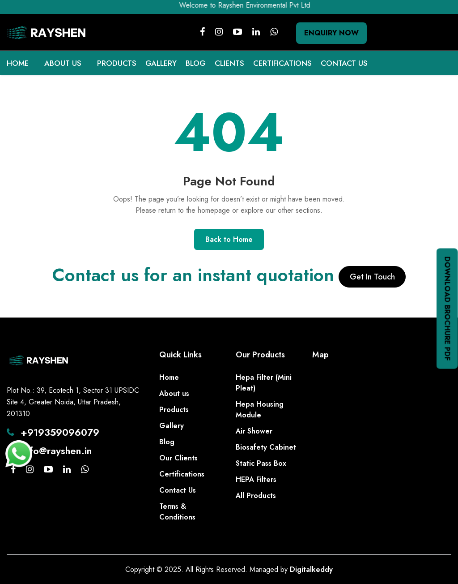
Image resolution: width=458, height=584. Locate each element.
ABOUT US (62, 63)
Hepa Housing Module (260, 409)
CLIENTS (229, 63)
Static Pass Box (261, 463)
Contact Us (177, 490)
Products (174, 409)
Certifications (181, 474)
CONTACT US (344, 63)
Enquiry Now (331, 33)
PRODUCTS (116, 63)
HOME (18, 63)
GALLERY (161, 63)
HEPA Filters (256, 479)
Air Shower (254, 431)
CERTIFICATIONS (282, 63)
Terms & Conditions (177, 511)
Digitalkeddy (311, 569)
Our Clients (178, 458)
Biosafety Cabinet (266, 447)
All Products (256, 495)
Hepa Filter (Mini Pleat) (264, 382)
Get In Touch (372, 277)
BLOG (196, 63)
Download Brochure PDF (447, 309)
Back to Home (229, 239)
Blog (166, 442)
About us (174, 393)
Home (169, 377)
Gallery (171, 426)
